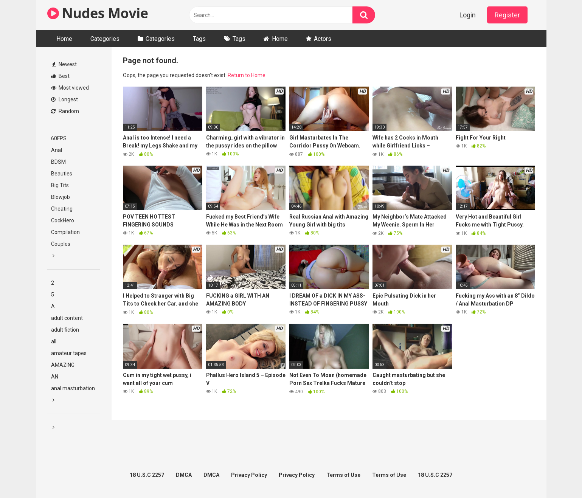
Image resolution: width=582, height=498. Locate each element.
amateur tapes (69, 353)
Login (467, 15)
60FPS (59, 138)
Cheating (62, 209)
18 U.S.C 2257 (147, 475)
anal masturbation (73, 388)
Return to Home (246, 75)
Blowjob (60, 197)
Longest (64, 99)
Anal (56, 150)
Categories (105, 38)
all (53, 341)
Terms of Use (343, 475)
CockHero (62, 220)
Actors (322, 38)
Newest (64, 64)
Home (64, 38)
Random (65, 111)
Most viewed (70, 88)
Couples (60, 244)
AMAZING (62, 365)
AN (54, 377)
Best (60, 76)
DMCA (184, 475)
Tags (199, 38)
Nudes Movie (97, 13)
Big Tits (60, 185)
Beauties (61, 174)
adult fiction (65, 330)
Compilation (65, 232)
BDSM (58, 162)
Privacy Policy (249, 475)
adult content (67, 318)
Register (507, 15)
